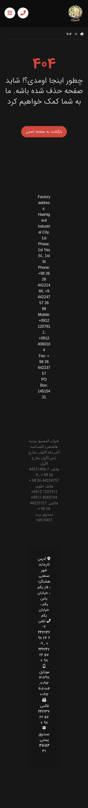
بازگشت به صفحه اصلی (44, 132)
